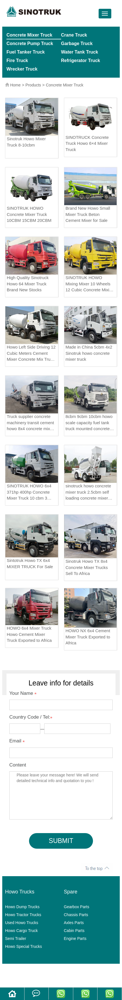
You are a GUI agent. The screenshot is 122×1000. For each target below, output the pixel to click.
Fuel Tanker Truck (25, 52)
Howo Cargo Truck (21, 930)
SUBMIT (61, 840)
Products (33, 85)
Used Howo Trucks (21, 922)
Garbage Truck (77, 43)
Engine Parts (75, 938)
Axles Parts (74, 922)
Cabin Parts (74, 930)
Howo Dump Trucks (22, 907)
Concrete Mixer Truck (29, 35)
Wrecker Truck (21, 69)
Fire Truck (17, 60)
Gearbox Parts (76, 907)
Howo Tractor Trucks (23, 914)
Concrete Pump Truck (29, 43)
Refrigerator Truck (80, 60)
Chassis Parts (76, 914)
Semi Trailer (15, 938)
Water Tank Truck (79, 52)
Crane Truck (74, 35)
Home (15, 85)
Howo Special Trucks (23, 946)
